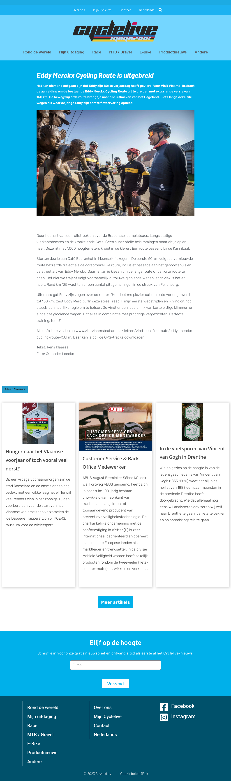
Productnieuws (173, 51)
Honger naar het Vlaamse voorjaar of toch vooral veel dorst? (37, 460)
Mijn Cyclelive (102, 10)
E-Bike (145, 51)
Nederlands (148, 10)
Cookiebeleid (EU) (134, 773)
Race (96, 51)
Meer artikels (115, 602)
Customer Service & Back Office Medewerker (111, 462)
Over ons (78, 10)
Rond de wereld (37, 51)
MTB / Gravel (120, 51)
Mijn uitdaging (71, 51)
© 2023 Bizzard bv (97, 773)
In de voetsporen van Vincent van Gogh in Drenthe (192, 452)
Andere (201, 51)
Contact (125, 10)
